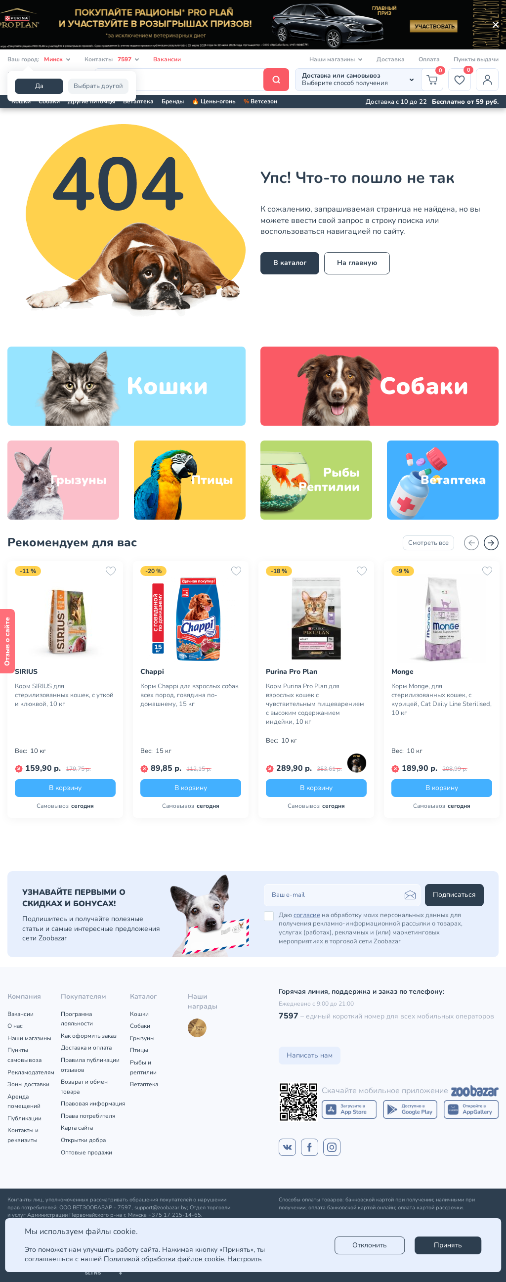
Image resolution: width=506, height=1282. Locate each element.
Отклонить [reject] (369, 1245)
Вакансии (167, 59)
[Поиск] (191, 79)
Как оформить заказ (89, 1036)
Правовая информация (93, 1103)
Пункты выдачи (476, 59)
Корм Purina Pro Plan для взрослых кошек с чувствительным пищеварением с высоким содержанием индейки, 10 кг (315, 704)
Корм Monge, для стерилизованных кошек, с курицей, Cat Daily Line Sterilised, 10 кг (441, 699)
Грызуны (142, 1038)
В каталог (289, 262)
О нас (15, 1026)
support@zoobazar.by (160, 1207)
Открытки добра (83, 1140)
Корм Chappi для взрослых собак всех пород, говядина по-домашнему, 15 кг (189, 695)
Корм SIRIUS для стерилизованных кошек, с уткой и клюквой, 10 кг (64, 695)
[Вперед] (491, 542)
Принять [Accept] (448, 1245)
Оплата (429, 59)
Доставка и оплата (86, 1048)
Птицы (139, 1050)
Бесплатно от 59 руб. (465, 101)
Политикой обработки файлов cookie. (164, 1259)
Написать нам (310, 1055)
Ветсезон (260, 101)
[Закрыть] (496, 24)
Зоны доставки (28, 1084)
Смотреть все (428, 542)
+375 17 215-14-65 (174, 1215)
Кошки (21, 101)
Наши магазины (29, 1038)
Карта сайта (77, 1128)
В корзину (65, 788)
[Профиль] (487, 79)
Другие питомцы (91, 101)
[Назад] (471, 542)
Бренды (173, 101)
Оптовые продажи (86, 1152)
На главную (357, 262)
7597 (288, 1016)
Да (39, 86)
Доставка (391, 59)
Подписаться (454, 894)
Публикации (24, 1118)
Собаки (49, 101)
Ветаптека (138, 101)
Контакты (111, 59)
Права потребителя (88, 1116)
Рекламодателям (30, 1072)
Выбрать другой (98, 86)
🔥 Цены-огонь (214, 101)
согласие (307, 915)
